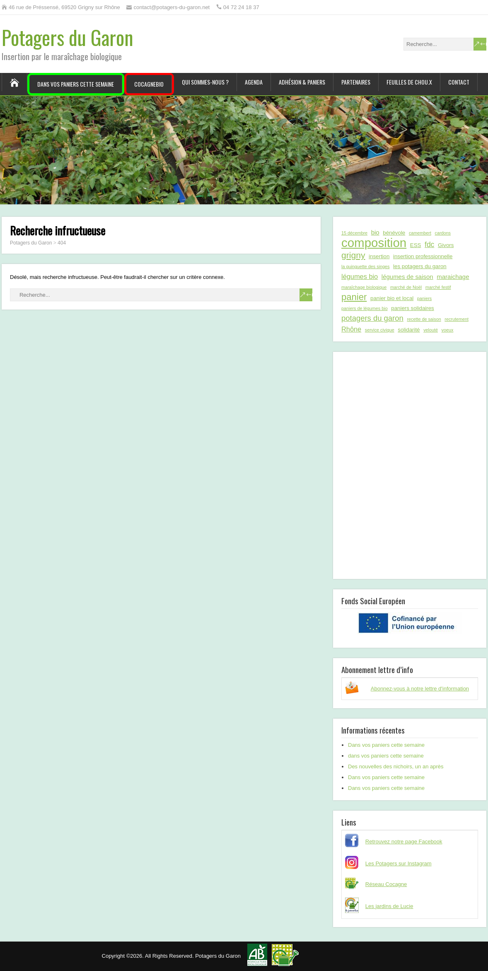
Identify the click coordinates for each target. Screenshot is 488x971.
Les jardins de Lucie (389, 906)
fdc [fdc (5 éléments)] (429, 244)
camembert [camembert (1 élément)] (420, 232)
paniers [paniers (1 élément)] (424, 298)
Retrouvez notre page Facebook (403, 841)
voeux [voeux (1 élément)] (448, 329)
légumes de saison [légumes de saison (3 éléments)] (407, 276)
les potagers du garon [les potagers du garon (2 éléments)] (420, 266)
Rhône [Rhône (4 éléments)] (351, 329)
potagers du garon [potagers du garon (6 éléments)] (372, 318)
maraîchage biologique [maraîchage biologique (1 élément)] (364, 287)
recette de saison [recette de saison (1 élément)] (424, 319)
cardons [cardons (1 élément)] (443, 232)
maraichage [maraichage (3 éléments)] (453, 276)
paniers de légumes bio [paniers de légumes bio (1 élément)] (364, 308)
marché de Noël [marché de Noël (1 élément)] (406, 287)
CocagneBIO (149, 84)
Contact (458, 81)
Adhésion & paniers (302, 81)
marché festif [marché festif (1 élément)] (438, 287)
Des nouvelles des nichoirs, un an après (396, 766)
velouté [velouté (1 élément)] (430, 329)
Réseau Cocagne (386, 884)
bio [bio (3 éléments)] (375, 232)
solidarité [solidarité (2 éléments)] (409, 330)
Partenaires (355, 81)
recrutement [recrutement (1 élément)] (457, 319)
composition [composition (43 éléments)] (373, 243)
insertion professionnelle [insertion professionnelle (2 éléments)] (422, 256)
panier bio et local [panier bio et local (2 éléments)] (391, 298)
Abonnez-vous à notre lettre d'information (420, 688)
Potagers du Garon (67, 37)
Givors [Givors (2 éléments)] (446, 245)
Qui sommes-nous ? (205, 81)
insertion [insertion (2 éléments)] (379, 256)
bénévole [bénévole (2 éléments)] (394, 233)
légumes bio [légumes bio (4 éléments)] (359, 276)
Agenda (254, 81)
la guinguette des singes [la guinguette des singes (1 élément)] (365, 266)
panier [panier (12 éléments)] (354, 297)
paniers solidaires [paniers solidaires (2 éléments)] (412, 308)
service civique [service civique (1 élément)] (379, 329)
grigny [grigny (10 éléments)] (353, 255)
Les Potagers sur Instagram (398, 863)
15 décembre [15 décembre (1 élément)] (354, 232)
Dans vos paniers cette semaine (75, 84)
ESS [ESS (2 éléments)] (415, 245)
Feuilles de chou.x (409, 81)
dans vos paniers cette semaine (386, 756)
